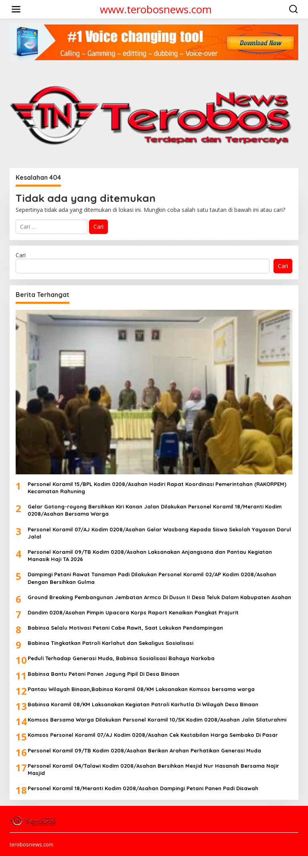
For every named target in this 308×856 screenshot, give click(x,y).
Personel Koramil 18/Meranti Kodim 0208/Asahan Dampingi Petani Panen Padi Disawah (143, 788)
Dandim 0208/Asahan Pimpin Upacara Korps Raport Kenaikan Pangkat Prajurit (133, 612)
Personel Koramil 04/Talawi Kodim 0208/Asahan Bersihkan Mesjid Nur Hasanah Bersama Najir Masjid (153, 769)
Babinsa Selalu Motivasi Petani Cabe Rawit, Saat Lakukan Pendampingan (125, 627)
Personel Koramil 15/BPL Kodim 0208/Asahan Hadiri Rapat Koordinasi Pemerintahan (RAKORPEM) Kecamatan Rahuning (157, 487)
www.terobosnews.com (156, 9)
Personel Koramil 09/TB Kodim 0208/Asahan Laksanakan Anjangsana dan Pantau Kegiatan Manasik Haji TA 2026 (150, 555)
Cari (21, 255)
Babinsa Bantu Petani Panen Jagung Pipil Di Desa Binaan (103, 674)
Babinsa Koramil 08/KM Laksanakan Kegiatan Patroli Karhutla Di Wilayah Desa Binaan (143, 704)
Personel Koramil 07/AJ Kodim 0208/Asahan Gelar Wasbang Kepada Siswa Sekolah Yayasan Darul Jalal (159, 533)
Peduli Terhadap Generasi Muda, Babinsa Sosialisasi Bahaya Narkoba (121, 658)
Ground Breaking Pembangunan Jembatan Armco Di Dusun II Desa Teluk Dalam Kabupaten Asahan (159, 597)
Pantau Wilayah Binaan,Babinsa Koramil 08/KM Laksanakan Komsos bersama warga (141, 689)
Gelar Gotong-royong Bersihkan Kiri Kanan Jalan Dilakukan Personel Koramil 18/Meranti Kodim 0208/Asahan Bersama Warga (155, 510)
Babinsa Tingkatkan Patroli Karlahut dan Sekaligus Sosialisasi (110, 643)
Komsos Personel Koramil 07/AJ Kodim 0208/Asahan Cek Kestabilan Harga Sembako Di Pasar (153, 735)
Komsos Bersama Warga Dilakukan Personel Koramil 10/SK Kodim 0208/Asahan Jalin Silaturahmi (157, 719)
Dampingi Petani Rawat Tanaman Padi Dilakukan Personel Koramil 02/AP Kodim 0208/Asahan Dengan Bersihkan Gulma (152, 578)
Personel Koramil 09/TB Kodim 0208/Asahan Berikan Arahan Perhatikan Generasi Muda (144, 750)
